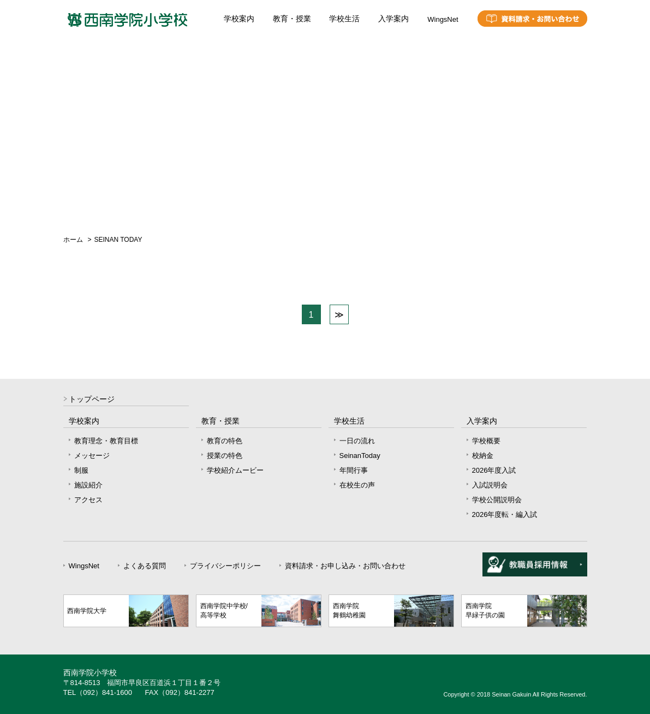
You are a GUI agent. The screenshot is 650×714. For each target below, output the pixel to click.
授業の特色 (224, 455)
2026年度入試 (494, 470)
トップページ (92, 399)
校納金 (482, 455)
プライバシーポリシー (225, 565)
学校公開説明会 (497, 499)
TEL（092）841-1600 (97, 692)
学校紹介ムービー (235, 470)
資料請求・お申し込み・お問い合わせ (345, 565)
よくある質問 (144, 565)
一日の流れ (357, 440)
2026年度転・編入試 (505, 514)
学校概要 (486, 440)
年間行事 (353, 470)
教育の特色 (224, 440)
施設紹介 (88, 485)
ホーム (73, 239)
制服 (81, 470)
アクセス (88, 499)
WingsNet (442, 19)
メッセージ (92, 455)
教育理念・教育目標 (106, 440)
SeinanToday (359, 455)
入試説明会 (490, 485)
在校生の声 (357, 485)
